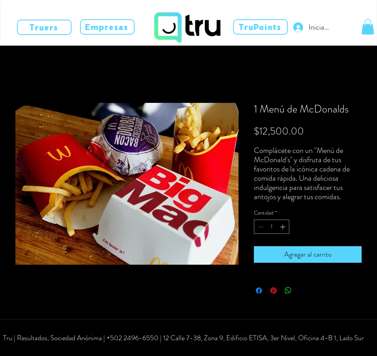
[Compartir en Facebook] (259, 290)
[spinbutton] (272, 226)
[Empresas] (107, 27)
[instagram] (27, 349)
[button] (367, 27)
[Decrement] (260, 226)
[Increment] (283, 226)
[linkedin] (38, 349)
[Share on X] (302, 290)
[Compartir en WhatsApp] (288, 290)
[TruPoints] (260, 27)
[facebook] (15, 349)
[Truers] (44, 27)
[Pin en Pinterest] (273, 290)
